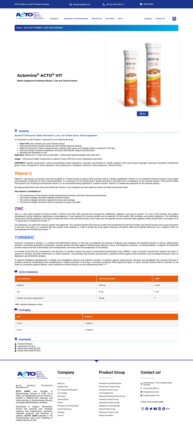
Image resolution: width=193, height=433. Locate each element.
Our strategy (62, 393)
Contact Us (160, 18)
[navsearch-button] (174, 19)
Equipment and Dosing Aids (109, 406)
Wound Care (97, 18)
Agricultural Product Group (109, 403)
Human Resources (64, 409)
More (121, 18)
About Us (60, 383)
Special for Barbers (106, 415)
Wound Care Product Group (109, 387)
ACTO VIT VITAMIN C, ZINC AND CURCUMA (43, 28)
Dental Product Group (107, 409)
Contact (60, 415)
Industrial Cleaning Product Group (112, 396)
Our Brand (61, 396)
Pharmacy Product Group (109, 412)
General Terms (62, 399)
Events (60, 403)
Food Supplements (106, 393)
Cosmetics (109, 18)
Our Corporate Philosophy (67, 390)
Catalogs (148, 18)
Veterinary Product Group (109, 399)
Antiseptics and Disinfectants (76, 18)
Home (19, 28)
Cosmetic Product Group (108, 390)
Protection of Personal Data (68, 406)
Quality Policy (62, 387)
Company (55, 18)
